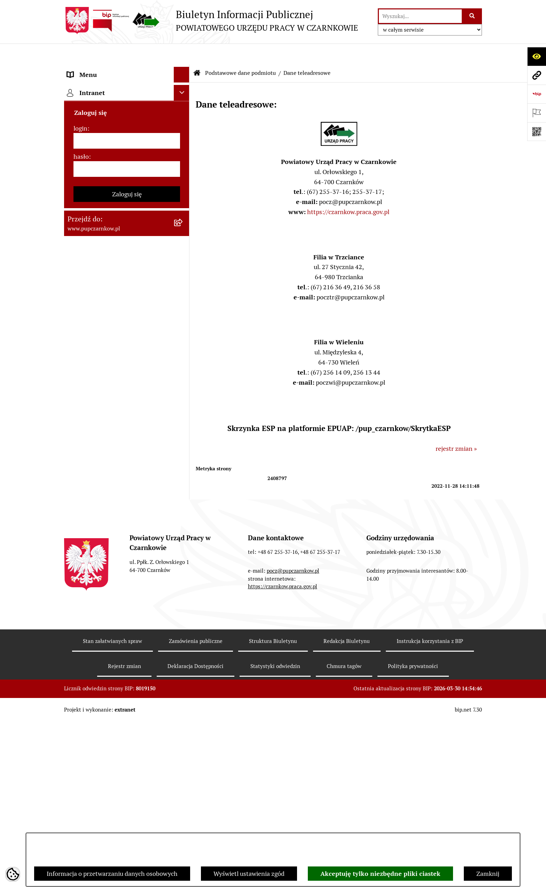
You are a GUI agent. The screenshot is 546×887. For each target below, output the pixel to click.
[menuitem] (126, 89)
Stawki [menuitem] (76, 446)
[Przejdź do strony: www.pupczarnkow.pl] (536, 75)
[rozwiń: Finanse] (183, 327)
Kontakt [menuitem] (78, 170)
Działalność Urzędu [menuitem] (94, 217)
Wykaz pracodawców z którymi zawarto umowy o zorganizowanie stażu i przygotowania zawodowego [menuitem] (116, 486)
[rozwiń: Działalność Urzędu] (183, 217)
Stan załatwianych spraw (112, 814)
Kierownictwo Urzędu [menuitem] (97, 248)
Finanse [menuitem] (78, 327)
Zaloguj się (127, 631)
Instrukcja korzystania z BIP (430, 814)
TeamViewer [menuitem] (84, 512)
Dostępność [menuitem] (83, 186)
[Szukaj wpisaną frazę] (472, 16)
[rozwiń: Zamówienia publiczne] (183, 295)
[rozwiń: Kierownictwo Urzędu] (183, 248)
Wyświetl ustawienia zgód (248, 874)
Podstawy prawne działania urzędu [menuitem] (115, 280)
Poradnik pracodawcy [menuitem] (96, 374)
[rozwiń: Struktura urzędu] (183, 233)
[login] (126, 578)
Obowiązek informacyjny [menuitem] (101, 201)
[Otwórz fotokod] (536, 131)
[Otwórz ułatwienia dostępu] (536, 56)
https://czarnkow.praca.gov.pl (348, 191)
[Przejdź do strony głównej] (211, 20)
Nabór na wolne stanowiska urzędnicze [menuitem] (105, 425)
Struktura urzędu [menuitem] (90, 233)
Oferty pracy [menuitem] (84, 405)
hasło (81, 593)
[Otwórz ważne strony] (536, 112)
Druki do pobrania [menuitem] (92, 389)
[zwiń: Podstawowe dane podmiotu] (183, 69)
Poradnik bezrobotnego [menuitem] (99, 358)
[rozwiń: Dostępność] (183, 186)
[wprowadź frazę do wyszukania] (420, 16)
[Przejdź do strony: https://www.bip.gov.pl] (536, 94)
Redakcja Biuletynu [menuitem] (93, 461)
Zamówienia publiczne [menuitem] (98, 295)
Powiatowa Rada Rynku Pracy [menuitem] (107, 264)
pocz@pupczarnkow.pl (293, 744)
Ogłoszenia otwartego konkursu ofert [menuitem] (118, 311)
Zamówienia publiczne (196, 814)
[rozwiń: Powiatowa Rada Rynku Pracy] (183, 264)
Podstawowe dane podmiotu (240, 52)
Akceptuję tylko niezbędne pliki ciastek (380, 874)
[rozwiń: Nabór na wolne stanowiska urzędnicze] (183, 421)
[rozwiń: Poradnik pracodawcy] (183, 374)
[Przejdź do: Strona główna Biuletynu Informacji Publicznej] (197, 52)
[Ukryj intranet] (181, 529)
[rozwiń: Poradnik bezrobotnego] (183, 358)
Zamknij (487, 874)
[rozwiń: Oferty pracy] (183, 405)
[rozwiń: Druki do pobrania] (183, 389)
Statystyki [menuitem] (81, 342)
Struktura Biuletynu (273, 814)
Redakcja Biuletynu (346, 814)
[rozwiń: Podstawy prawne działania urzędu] (183, 280)
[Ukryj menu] (181, 54)
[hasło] (126, 606)
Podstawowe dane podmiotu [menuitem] (106, 69)
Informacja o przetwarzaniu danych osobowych (112, 874)
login (80, 565)
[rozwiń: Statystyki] (183, 342)
